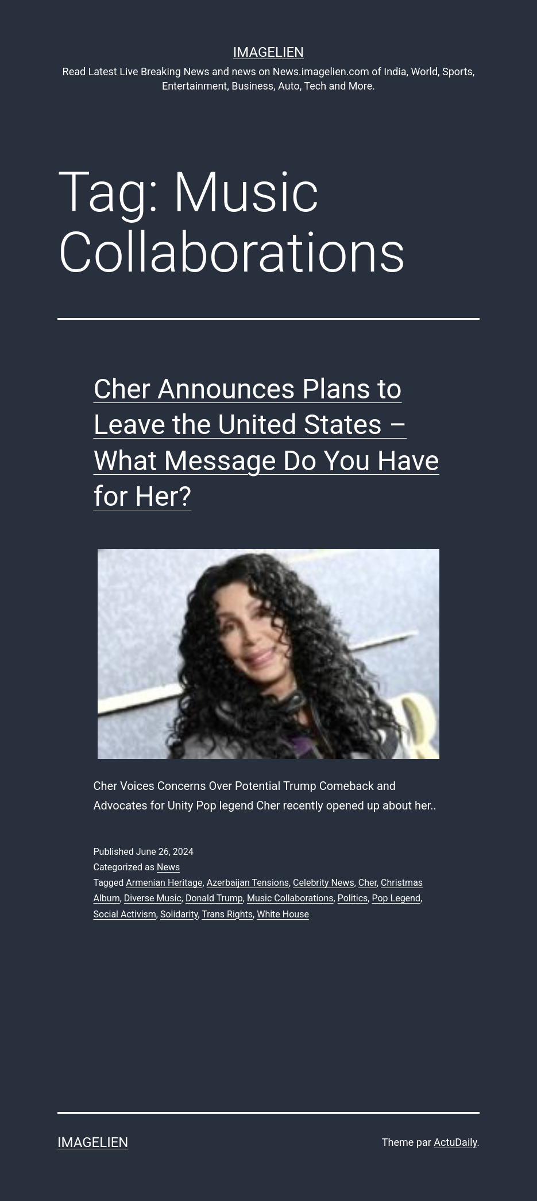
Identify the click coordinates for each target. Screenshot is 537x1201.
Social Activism (125, 914)
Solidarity (179, 914)
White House (283, 914)
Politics (353, 898)
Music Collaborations (290, 898)
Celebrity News (323, 882)
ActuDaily (455, 1142)
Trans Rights (227, 914)
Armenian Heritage (164, 882)
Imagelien (268, 52)
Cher (367, 882)
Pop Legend (396, 898)
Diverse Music (152, 898)
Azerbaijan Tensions (248, 882)
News (168, 867)
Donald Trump (214, 898)
